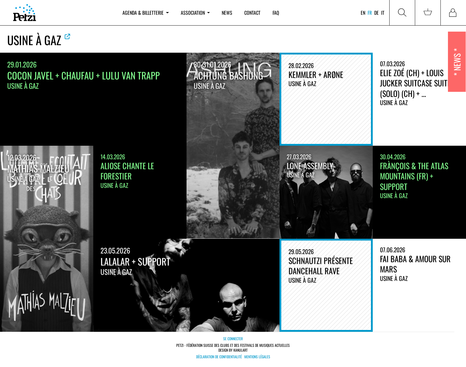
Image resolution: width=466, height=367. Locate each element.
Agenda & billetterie (145, 12)
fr (370, 12)
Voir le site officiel (67, 36)
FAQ (276, 12)
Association (195, 12)
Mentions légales (257, 356)
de (376, 12)
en (363, 12)
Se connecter (233, 338)
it (382, 12)
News (227, 12)
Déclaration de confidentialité (219, 356)
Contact (252, 12)
